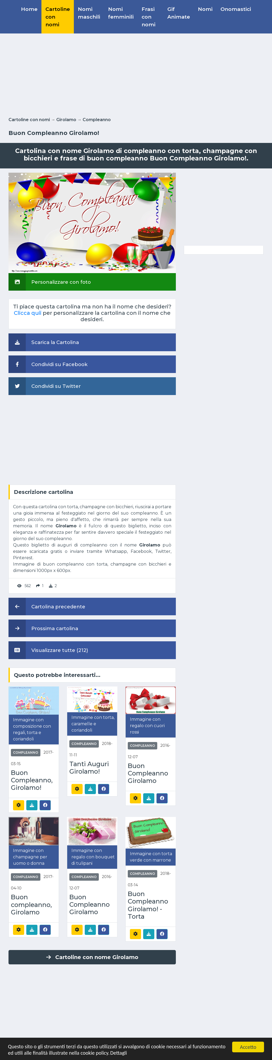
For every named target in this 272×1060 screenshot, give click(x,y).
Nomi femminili (121, 13)
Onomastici (235, 9)
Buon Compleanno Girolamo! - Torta (148, 905)
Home (29, 9)
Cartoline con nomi (57, 17)
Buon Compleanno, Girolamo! (32, 780)
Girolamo (66, 119)
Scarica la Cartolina (43, 342)
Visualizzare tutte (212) (48, 650)
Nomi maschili (89, 13)
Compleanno (97, 119)
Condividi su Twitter (44, 386)
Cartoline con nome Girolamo (92, 957)
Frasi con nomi (148, 17)
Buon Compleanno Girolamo (148, 773)
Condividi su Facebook (48, 364)
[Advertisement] (136, 74)
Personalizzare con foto (49, 282)
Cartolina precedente (46, 606)
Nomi (205, 9)
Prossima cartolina (43, 628)
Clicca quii (27, 313)
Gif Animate (178, 13)
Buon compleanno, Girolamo (31, 904)
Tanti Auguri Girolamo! (89, 767)
